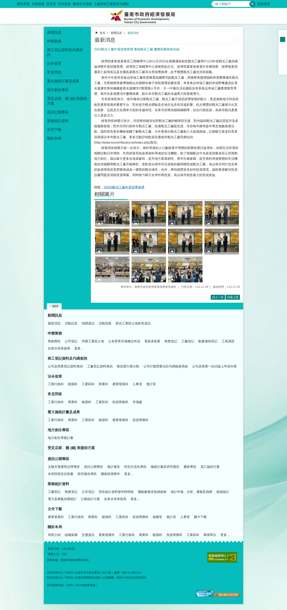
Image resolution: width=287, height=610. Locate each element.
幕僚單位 (209, 535)
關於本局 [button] (54, 138)
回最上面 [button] (232, 297)
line (282, 65)
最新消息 (133, 32)
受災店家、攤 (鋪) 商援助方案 (67, 101)
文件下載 (55, 509)
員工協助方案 (210, 466)
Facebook (282, 49)
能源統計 (222, 491)
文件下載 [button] (54, 130)
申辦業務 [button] (54, 41)
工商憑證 (228, 341)
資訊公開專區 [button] (58, 112)
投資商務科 (120, 402)
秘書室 (157, 517)
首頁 (102, 32)
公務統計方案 (90, 499)
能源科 (73, 384)
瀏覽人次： (55, 554)
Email (282, 70)
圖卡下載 (200, 517)
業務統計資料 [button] (58, 121)
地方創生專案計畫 (60, 438)
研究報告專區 (87, 474)
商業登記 (170, 341)
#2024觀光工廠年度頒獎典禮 (124, 187)
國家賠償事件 (110, 474)
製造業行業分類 (128, 366)
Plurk (282, 55)
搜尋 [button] (252, 4)
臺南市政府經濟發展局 (143, 16)
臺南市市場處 (82, 4)
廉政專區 (190, 466)
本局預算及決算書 (60, 474)
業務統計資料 (58, 484)
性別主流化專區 (135, 466)
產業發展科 (120, 384)
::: (1, 1)
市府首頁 (64, 4)
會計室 (151, 384)
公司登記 (71, 341)
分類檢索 (38, 4)
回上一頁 (217, 297)
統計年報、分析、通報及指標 (191, 491)
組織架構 (71, 535)
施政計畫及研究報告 (165, 466)
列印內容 (237, 39)
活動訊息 (71, 323)
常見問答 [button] (54, 72)
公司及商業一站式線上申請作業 (214, 366)
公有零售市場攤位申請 (124, 341)
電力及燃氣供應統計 (62, 499)
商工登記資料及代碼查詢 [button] (65, 52)
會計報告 (113, 466)
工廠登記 (187, 341)
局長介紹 (54, 535)
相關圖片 (104, 194)
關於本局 (55, 527)
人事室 (137, 384)
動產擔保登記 (207, 341)
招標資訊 (88, 323)
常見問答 (55, 394)
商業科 (103, 384)
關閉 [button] (55, 306)
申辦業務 (55, 333)
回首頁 (51, 4)
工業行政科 (56, 384)
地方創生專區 (58, 430)
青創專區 (54, 341)
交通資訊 (88, 535)
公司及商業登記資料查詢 (65, 366)
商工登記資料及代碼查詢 (67, 358)
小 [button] (282, 34)
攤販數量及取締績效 (152, 491)
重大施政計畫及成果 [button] (63, 81)
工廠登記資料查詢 (100, 366)
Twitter (282, 60)
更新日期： (55, 548)
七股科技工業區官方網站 (111, 4)
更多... (78, 348)
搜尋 (214, 3)
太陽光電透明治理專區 (64, 466)
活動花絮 (105, 323)
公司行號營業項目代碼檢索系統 (165, 366)
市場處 (137, 402)
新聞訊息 (116, 32)
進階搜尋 (263, 4)
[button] (112, 214)
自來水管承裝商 (59, 348)
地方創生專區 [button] (58, 90)
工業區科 (88, 384)
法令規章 (55, 376)
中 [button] (282, 39)
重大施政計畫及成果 (64, 412)
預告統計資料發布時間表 (116, 491)
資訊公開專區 (58, 459)
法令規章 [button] (54, 64)
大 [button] (282, 44)
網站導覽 (23, 4)
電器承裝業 (152, 341)
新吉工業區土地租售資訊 (133, 323)
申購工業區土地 (93, 341)
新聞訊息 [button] (54, 32)
